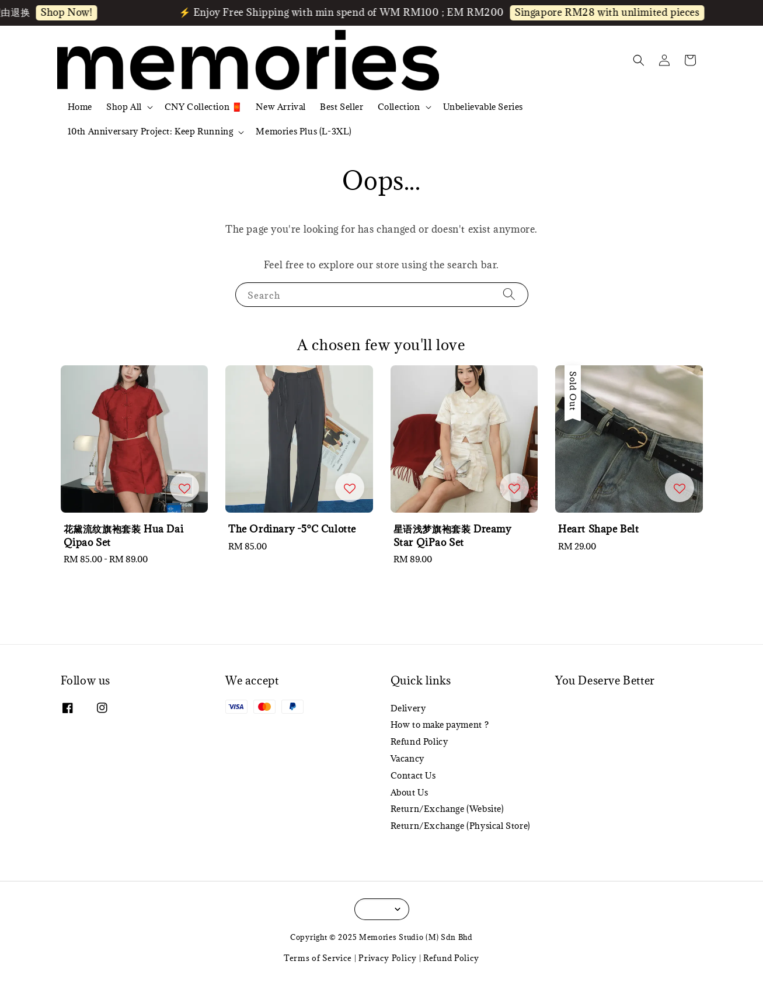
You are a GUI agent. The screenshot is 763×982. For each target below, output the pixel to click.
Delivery (408, 708)
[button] (638, 60)
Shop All (124, 107)
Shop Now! (73, 12)
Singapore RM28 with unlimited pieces (613, 12)
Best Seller (342, 106)
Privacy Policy (387, 958)
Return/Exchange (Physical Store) (461, 825)
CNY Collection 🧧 (203, 106)
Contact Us (413, 775)
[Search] (509, 294)
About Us (409, 792)
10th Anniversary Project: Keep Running (151, 131)
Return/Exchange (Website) (447, 808)
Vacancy (407, 758)
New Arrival (281, 106)
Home (80, 106)
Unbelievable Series (483, 106)
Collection (399, 107)
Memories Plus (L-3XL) (304, 131)
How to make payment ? (440, 724)
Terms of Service (318, 958)
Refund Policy (419, 741)
